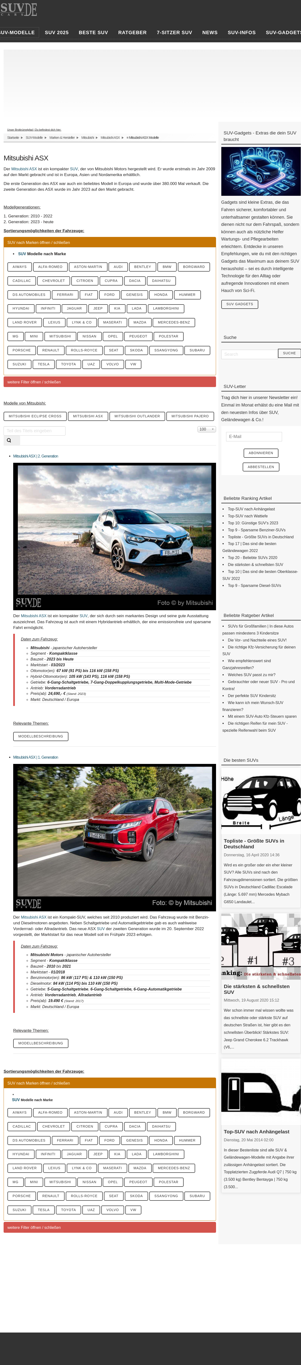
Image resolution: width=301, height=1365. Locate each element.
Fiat (89, 295)
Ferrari (65, 295)
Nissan (90, 337)
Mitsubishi (87, 138)
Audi (119, 267)
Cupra (112, 281)
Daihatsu (163, 281)
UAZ (92, 365)
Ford (110, 295)
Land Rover (25, 323)
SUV (74, 169)
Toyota (69, 365)
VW (135, 365)
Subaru (199, 351)
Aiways (20, 267)
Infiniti (48, 309)
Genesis (135, 295)
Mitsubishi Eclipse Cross (35, 417)
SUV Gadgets (240, 304)
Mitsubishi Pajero (191, 417)
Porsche (22, 351)
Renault (51, 351)
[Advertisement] (151, 83)
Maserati (113, 323)
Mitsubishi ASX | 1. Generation (35, 758)
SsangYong (168, 351)
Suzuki (19, 365)
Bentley (143, 267)
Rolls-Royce (85, 351)
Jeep (99, 309)
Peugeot (140, 337)
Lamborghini (168, 309)
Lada (138, 309)
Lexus (55, 323)
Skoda (137, 351)
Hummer (189, 295)
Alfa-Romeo (51, 267)
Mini (34, 337)
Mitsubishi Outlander (138, 417)
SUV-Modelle (34, 138)
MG (16, 337)
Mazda (141, 323)
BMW (168, 267)
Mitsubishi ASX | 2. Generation (35, 457)
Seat (115, 351)
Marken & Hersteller (62, 138)
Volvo (114, 365)
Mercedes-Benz (175, 323)
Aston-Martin (89, 267)
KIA (118, 309)
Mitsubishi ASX (110, 138)
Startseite (13, 138)
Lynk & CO (82, 323)
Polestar (170, 337)
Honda (162, 295)
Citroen (85, 281)
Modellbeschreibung (41, 737)
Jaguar (75, 309)
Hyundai (21, 309)
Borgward (196, 267)
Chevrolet (54, 281)
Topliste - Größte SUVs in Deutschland (254, 844)
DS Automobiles (29, 295)
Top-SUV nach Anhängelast (256, 1132)
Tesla (44, 365)
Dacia (136, 281)
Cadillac (22, 281)
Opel (114, 337)
